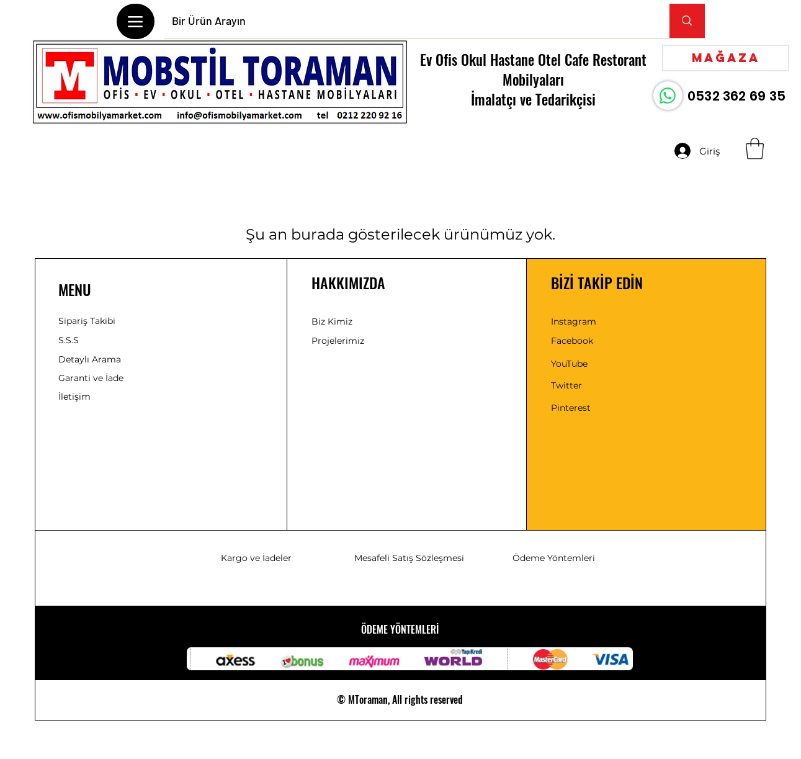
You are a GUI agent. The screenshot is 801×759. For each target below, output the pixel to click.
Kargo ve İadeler (256, 558)
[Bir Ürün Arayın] (408, 21)
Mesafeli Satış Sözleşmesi (409, 558)
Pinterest (571, 407)
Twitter (566, 385)
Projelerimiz (337, 340)
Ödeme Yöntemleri (553, 558)
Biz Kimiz (331, 321)
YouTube (569, 363)
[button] (755, 148)
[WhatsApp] (667, 95)
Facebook (572, 340)
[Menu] (135, 21)
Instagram (573, 321)
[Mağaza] (725, 58)
